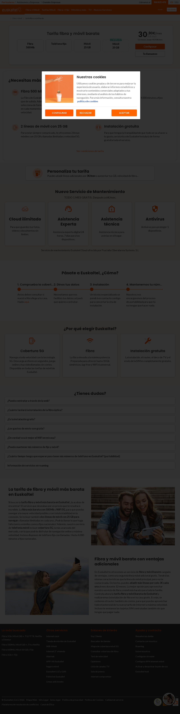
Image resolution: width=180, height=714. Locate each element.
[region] (91, 95)
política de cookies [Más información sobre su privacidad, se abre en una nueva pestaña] (87, 101)
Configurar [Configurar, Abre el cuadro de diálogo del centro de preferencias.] (59, 112)
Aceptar (124, 112)
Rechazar (86, 112)
